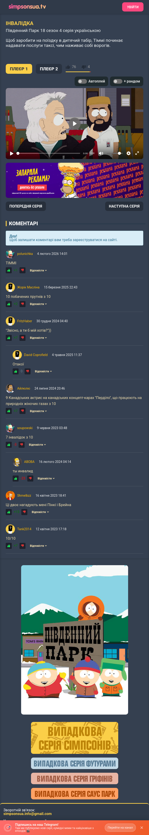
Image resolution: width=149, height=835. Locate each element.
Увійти (132, 7)
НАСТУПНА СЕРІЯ (124, 206)
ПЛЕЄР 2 (49, 68)
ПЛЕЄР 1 (19, 68)
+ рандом (126, 81)
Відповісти (38, 270)
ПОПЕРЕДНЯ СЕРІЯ (25, 206)
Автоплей (91, 81)
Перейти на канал (120, 827)
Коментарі (23, 223)
